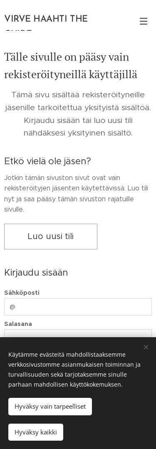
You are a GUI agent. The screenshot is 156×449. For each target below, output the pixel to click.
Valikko (143, 21)
